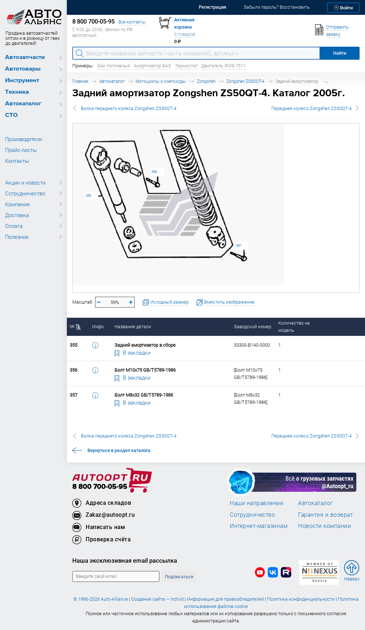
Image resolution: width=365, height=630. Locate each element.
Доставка (17, 215)
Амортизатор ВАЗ (152, 66)
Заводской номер (252, 327)
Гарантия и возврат (325, 515)
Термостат (186, 66)
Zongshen (206, 81)
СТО (11, 115)
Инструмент (22, 80)
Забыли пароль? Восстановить (277, 7)
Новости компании (324, 526)
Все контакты (132, 22)
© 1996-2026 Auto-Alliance (100, 599)
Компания (17, 204)
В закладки (133, 352)
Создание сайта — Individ (157, 599)
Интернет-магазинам (258, 526)
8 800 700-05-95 (99, 486)
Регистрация (212, 7)
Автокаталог (23, 104)
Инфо (98, 327)
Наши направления (256, 503)
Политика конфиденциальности (301, 599)
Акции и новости (25, 182)
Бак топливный (114, 66)
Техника (17, 92)
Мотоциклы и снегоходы (161, 81)
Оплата (14, 225)
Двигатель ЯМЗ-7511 (223, 66)
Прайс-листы (21, 149)
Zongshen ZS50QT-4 (245, 81)
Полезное (17, 236)
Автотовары (22, 69)
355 (88, 195)
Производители (23, 139)
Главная (80, 81)
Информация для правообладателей (225, 599)
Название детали (133, 327)
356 (154, 171)
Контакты (17, 160)
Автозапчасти (25, 57)
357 (238, 245)
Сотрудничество (25, 193)
